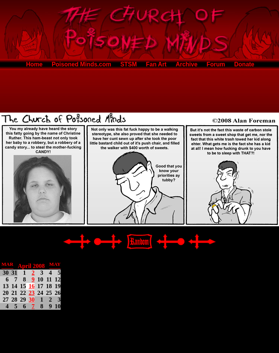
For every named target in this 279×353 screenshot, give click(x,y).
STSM (128, 64)
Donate (244, 64)
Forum (215, 64)
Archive (187, 64)
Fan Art (156, 64)
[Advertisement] (139, 90)
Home (34, 64)
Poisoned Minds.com (81, 64)
